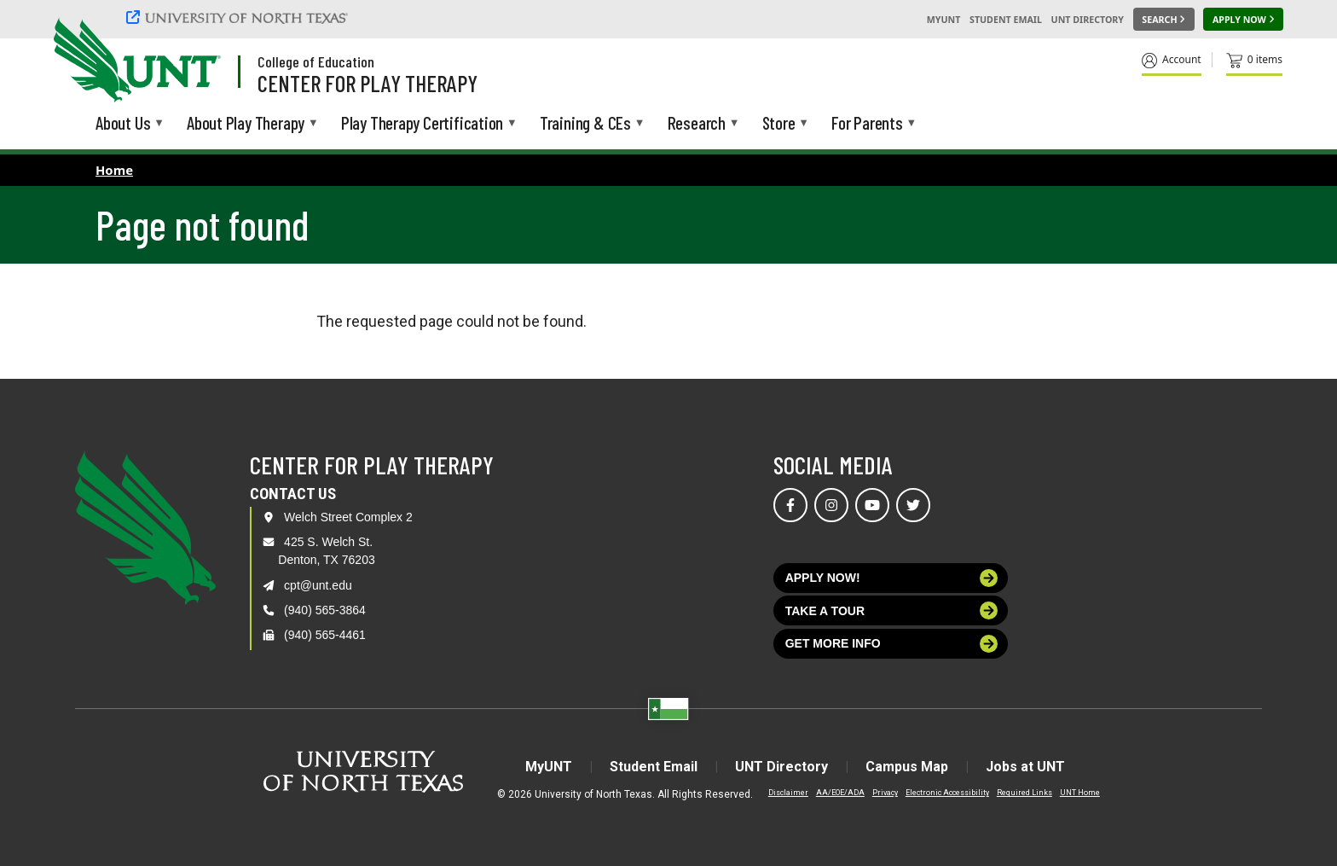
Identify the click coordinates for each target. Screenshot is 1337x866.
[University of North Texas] (239, 17)
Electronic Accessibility (947, 792)
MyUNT (944, 20)
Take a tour (891, 610)
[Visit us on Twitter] (913, 505)
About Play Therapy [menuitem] (245, 124)
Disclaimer (788, 792)
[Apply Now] (1243, 20)
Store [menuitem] (779, 124)
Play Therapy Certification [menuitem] (422, 124)
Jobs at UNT (1025, 766)
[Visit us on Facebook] (790, 505)
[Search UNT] (1164, 20)
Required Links (1024, 792)
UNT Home (1080, 792)
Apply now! (891, 578)
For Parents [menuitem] (867, 124)
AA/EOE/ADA (840, 792)
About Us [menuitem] (123, 124)
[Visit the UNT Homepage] (194, 61)
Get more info (891, 644)
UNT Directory (1087, 20)
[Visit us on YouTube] (872, 505)
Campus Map (906, 766)
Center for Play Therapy (368, 82)
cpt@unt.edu (318, 585)
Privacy (885, 792)
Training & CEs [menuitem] (585, 124)
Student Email (1005, 20)
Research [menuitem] (697, 124)
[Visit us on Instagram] (831, 505)
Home (114, 169)
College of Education (316, 61)
